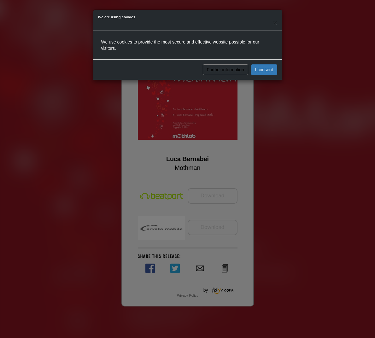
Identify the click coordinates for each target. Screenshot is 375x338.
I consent (264, 69)
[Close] (275, 22)
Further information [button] (225, 69)
